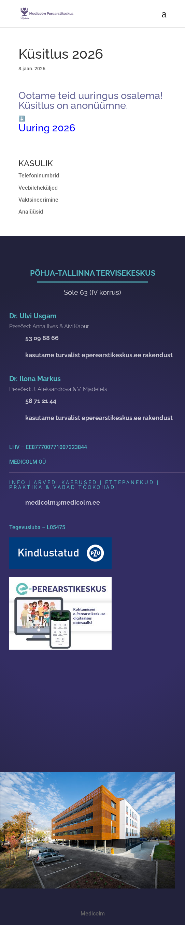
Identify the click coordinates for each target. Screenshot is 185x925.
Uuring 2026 (46, 128)
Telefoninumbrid (38, 175)
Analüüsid (30, 211)
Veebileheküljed (38, 188)
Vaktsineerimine (38, 200)
